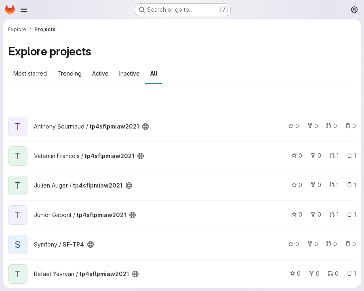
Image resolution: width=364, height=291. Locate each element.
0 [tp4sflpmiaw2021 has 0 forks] (312, 125)
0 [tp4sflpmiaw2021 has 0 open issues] (350, 125)
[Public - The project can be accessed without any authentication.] (145, 126)
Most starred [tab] (30, 73)
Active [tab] (100, 73)
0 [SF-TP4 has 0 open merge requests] (331, 243)
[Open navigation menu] (23, 9)
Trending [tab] (69, 73)
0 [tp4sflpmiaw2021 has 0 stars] (293, 125)
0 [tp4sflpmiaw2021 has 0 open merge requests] (331, 125)
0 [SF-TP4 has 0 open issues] (350, 243)
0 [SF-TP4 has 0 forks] (312, 243)
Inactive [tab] (129, 73)
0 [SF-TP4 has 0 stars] (293, 243)
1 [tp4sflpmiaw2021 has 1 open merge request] (334, 155)
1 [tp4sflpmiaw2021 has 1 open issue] (351, 155)
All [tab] (153, 73)
